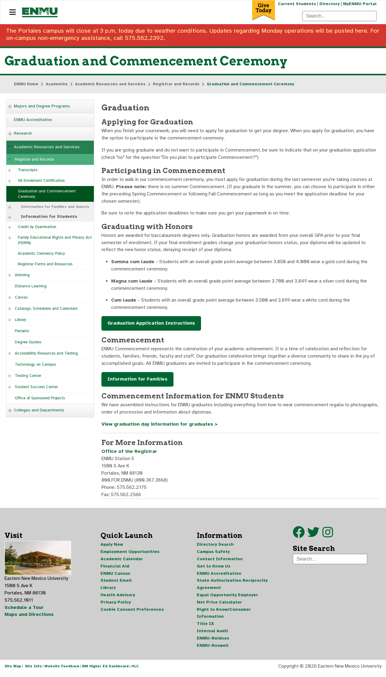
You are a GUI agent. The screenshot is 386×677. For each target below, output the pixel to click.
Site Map (13, 670)
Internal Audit (212, 634)
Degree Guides (28, 342)
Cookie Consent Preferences (132, 612)
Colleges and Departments (39, 410)
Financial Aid (115, 569)
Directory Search (215, 547)
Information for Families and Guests (55, 206)
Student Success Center (36, 386)
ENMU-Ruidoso (213, 641)
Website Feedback (62, 670)
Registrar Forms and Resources (45, 264)
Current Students (296, 3)
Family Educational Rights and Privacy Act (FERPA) (55, 240)
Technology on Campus (35, 364)
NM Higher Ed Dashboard (105, 670)
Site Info (33, 670)
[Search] (339, 16)
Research (23, 133)
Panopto (22, 331)
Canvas (21, 297)
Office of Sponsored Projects (40, 398)
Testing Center (28, 375)
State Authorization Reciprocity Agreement (232, 587)
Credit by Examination (37, 226)
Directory (329, 3)
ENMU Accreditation (33, 119)
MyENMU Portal (360, 3)
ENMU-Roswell (213, 649)
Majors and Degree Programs (42, 106)
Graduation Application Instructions (151, 325)
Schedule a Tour (24, 611)
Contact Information (220, 561)
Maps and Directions (29, 618)
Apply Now (112, 547)
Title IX (205, 627)
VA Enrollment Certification (41, 180)
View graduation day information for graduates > (160, 427)
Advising (22, 275)
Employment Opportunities (130, 554)
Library (20, 319)
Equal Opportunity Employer (227, 598)
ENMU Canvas (115, 576)
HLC (135, 670)
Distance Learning (31, 286)
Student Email (116, 583)
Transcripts (27, 170)
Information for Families (137, 381)
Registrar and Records (34, 159)
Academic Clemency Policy (41, 253)
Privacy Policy (116, 605)
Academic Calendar (122, 561)
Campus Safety (213, 554)
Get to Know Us (213, 569)
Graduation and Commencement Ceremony (47, 194)
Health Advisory (118, 598)
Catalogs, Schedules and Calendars (46, 308)
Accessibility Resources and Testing (46, 353)
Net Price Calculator (219, 605)
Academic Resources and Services (47, 146)
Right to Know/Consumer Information (224, 616)
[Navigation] (12, 12)
